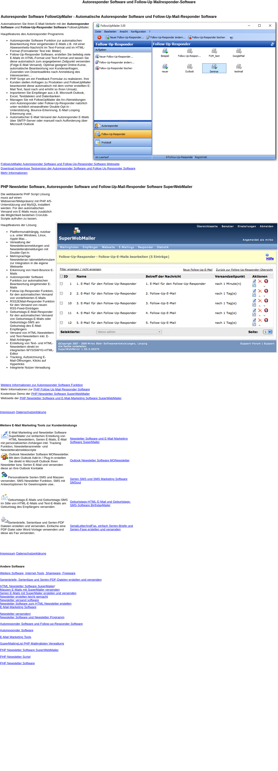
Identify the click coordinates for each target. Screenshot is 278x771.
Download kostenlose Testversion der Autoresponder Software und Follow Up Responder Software (68, 168)
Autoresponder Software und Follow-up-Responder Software (41, 623)
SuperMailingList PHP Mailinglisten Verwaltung (32, 643)
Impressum (7, 412)
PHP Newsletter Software (17, 663)
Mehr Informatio (11, 173)
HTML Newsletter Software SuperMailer (27, 586)
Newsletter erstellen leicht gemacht (24, 596)
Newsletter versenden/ (15, 614)
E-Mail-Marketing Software (18, 607)
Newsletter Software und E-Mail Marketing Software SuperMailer (99, 440)
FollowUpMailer (58, 17)
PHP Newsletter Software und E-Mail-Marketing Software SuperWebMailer (71, 398)
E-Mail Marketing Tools (15, 637)
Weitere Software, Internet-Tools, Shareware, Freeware (38, 573)
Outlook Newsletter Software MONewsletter (100, 460)
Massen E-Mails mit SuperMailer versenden (30, 589)
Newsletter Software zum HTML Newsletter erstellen (35, 603)
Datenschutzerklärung (31, 412)
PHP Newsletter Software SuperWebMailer (60, 393)
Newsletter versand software (19, 600)
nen (24, 173)
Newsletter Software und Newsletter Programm (32, 617)
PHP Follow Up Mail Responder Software (62, 389)
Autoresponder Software (16, 630)
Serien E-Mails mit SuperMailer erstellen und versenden (38, 593)
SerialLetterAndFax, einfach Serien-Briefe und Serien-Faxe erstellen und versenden (101, 527)
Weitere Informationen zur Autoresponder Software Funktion (42, 385)
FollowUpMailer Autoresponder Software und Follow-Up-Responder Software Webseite (60, 164)
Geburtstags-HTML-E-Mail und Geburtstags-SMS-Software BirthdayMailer (100, 503)
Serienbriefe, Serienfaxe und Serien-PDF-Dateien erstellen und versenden (51, 579)
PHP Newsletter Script (15, 656)
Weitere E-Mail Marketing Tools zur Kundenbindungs (38, 425)
